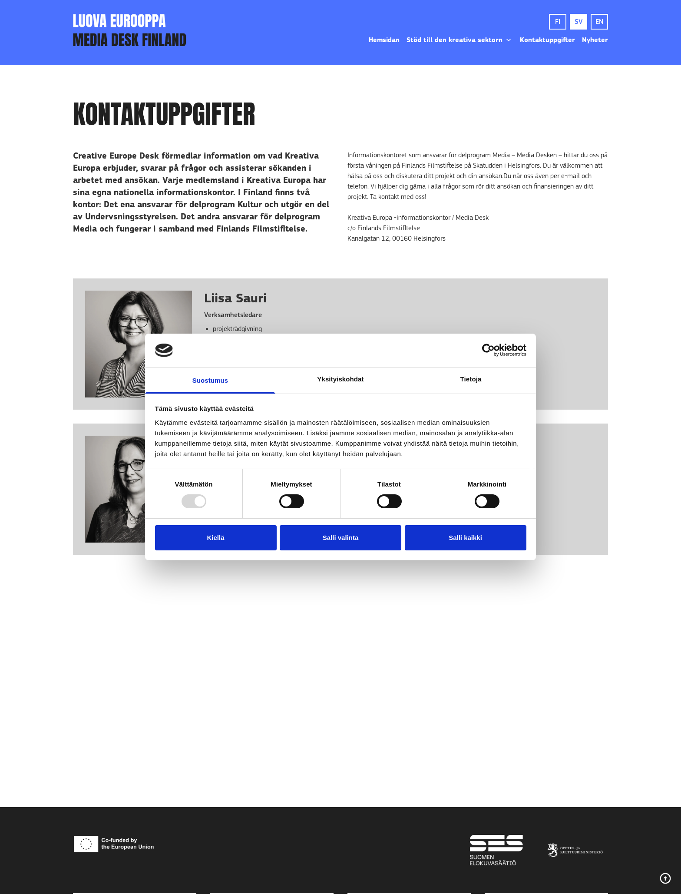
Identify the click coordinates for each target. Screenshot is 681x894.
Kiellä (215, 537)
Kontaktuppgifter (547, 40)
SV (578, 22)
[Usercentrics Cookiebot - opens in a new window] (488, 350)
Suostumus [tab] (210, 380)
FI (557, 22)
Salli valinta (341, 537)
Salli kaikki (465, 537)
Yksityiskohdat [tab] (340, 379)
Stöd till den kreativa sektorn (460, 40)
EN (599, 22)
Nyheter (595, 40)
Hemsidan (384, 40)
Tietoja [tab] (471, 379)
